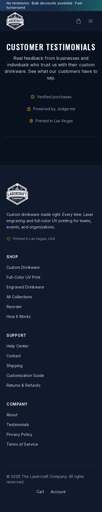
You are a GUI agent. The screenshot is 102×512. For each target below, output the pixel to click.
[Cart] (79, 21)
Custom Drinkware (23, 267)
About (12, 414)
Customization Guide (25, 375)
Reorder (14, 306)
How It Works (19, 316)
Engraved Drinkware (25, 287)
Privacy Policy (19, 434)
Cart (40, 491)
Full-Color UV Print (23, 277)
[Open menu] (90, 21)
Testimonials (18, 424)
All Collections (19, 296)
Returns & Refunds (24, 385)
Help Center (18, 346)
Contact (14, 355)
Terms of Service (22, 444)
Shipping (15, 365)
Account (58, 491)
